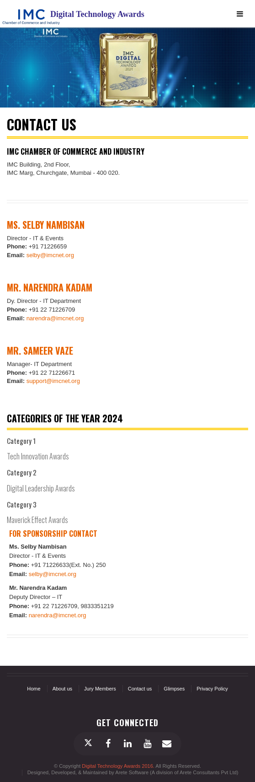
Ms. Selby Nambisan (46, 225)
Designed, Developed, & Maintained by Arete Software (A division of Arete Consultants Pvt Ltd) (133, 772)
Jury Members (100, 688)
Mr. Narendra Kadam (49, 287)
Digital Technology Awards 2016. (118, 766)
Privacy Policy (212, 688)
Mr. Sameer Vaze (40, 350)
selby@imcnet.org (50, 255)
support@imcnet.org (53, 381)
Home (33, 688)
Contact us (140, 688)
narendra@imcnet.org (55, 318)
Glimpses (174, 688)
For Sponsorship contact (53, 533)
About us (62, 688)
